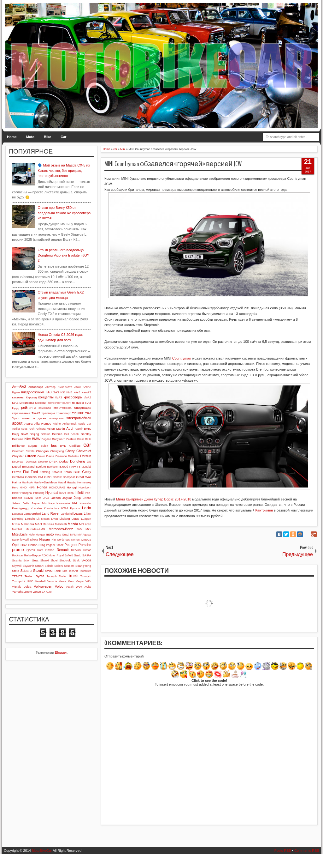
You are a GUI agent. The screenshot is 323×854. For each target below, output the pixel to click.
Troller (63, 576)
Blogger (61, 652)
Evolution (52, 466)
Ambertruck (69, 423)
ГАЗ (49, 392)
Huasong (38, 492)
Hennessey (84, 482)
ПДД (15, 407)
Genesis (31, 477)
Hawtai (71, 482)
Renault (63, 550)
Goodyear (69, 477)
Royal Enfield (64, 555)
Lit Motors (43, 518)
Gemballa (18, 477)
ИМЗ (69, 392)
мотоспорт (55, 402)
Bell (66, 434)
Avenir (79, 428)
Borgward (58, 439)
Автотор (50, 387)
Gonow (57, 477)
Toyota (39, 576)
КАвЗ (76, 392)
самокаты (44, 407)
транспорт (63, 413)
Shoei (54, 560)
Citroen (30, 456)
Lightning (17, 518)
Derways (31, 461)
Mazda (73, 524)
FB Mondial (84, 466)
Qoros (30, 550)
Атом (77, 387)
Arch (31, 428)
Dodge (63, 461)
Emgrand (28, 466)
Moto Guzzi (62, 534)
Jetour (16, 503)
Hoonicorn (85, 487)
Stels (15, 570)
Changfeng (57, 451)
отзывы (78, 402)
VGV (88, 581)
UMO (30, 581)
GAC (76, 472)
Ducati (16, 466)
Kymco (74, 508)
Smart (39, 565)
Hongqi (72, 487)
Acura (28, 423)
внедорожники (32, 392)
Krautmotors (51, 508)
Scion (26, 560)
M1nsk (16, 524)
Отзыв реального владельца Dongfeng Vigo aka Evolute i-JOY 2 (63, 255)
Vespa (79, 581)
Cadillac (74, 445)
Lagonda (17, 513)
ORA (24, 545)
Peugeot (70, 545)
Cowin (41, 456)
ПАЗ (88, 402)
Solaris (49, 565)
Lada (86, 508)
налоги (66, 402)
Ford (34, 472)
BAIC (87, 428)
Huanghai (26, 492)
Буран (16, 392)
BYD (63, 445)
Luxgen (86, 518)
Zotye (37, 591)
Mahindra (27, 524)
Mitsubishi (19, 534)
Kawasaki (63, 503)
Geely (86, 472)
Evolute (41, 466)
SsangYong (83, 565)
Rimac (87, 550)
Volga (28, 586)
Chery (69, 451)
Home (12, 137)
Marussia (48, 524)
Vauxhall (40, 581)
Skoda (86, 560)
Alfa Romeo (42, 423)
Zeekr (28, 591)
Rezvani (76, 550)
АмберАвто (65, 387)
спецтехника (63, 407)
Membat (17, 529)
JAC (46, 498)
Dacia (50, 456)
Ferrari (16, 472)
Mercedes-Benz (61, 529)
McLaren (85, 524)
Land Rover (51, 513)
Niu (53, 539)
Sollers (58, 565)
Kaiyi (52, 503)
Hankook (27, 482)
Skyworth (28, 565)
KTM (64, 508)
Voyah (69, 586)
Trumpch (85, 576)
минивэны (27, 402)
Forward (57, 472)
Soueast (69, 565)
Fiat (26, 472)
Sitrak (76, 560)
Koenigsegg (20, 508)
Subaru (26, 570)
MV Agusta (84, 534)
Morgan (40, 534)
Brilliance (18, 445)
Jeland (87, 498)
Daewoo (61, 456)
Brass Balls (84, 439)
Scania (16, 560)
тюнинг (78, 413)
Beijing (34, 434)
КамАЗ (86, 392)
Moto (30, 137)
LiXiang (65, 518)
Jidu (44, 503)
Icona (70, 492)
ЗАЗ (56, 392)
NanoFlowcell (20, 539)
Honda (42, 487)
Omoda (86, 539)
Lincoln (30, 518)
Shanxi (44, 560)
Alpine (57, 423)
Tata (65, 570)
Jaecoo (56, 498)
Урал (15, 418)
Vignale (16, 586)
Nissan (44, 539)
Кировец (31, 397)
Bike (47, 137)
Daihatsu (73, 456)
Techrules (85, 570)
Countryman (181, 358)
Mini (88, 529)
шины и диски (34, 418)
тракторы (48, 413)
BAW (24, 434)
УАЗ (88, 413)
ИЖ (63, 392)
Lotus (75, 518)
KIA (75, 503)
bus (54, 445)
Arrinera (40, 428)
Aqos (24, 428)
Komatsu (36, 508)
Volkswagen (43, 586)
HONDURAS (57, 487)
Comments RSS (306, 850)
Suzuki (38, 570)
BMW (36, 439)
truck (73, 575)
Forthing (45, 472)
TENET (17, 576)
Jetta (26, 503)
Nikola (34, 539)
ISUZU (28, 498)
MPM (73, 534)
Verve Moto (66, 581)
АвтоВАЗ (19, 387)
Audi (69, 428)
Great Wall (83, 477)
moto (50, 534)
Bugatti (33, 445)
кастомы (18, 397)
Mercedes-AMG (35, 529)
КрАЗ (58, 397)
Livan (54, 518)
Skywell (16, 565)
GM (40, 477)
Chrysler (18, 456)
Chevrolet (83, 451)
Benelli (75, 434)
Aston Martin (56, 428)
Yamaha (17, 591)
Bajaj (15, 434)
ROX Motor (49, 555)
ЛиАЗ (87, 397)
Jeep (77, 498)
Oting (41, 545)
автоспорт (35, 387)
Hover (15, 492)
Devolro (43, 461)
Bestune (17, 439)
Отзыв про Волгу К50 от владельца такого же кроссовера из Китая (64, 213)
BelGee (57, 434)
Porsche (85, 545)
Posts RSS (282, 850)
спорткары (82, 407)
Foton (68, 472)
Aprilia (16, 428)
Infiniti (79, 492)
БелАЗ (87, 387)
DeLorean (18, 461)
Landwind (67, 513)
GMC (47, 477)
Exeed (63, 466)
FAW (72, 466)
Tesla (28, 576)
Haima (16, 482)
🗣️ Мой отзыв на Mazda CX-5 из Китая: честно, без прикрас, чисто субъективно (64, 170)
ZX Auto (46, 591)
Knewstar (85, 503)
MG (79, 529)
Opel (15, 545)
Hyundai (51, 492)
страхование (21, 413)
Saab (77, 555)
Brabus (71, 439)
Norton (75, 539)
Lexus (78, 513)
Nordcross (63, 539)
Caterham (18, 451)
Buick (44, 445)
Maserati (61, 524)
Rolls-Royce (32, 555)
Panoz (59, 545)
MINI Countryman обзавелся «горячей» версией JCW (173, 164)
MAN (38, 524)
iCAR (62, 492)
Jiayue (35, 503)
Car (63, 137)
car (87, 445)
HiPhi (31, 487)
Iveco (38, 498)
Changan (42, 451)
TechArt (73, 570)
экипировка (56, 418)
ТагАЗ (36, 413)
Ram (40, 550)
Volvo (59, 586)
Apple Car (84, 423)
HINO (23, 487)
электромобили (78, 418)
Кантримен (264, 510)
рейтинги (28, 407)
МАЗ (15, 402)
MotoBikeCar (42, 850)
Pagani (50, 545)
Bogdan (46, 439)
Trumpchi (18, 581)
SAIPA (86, 555)
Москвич (41, 402)
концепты (46, 397)
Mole (32, 534)
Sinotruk (65, 560)
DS (89, 461)
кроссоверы (73, 397)
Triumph (52, 576)
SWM (49, 570)
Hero (15, 487)
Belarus (45, 434)
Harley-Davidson (45, 482)
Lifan (87, 513)
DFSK (53, 461)
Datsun (85, 456)
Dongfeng (77, 461)
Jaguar (67, 498)
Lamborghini (32, 513)
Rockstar (17, 555)
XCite (88, 586)
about (17, 423)
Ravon (50, 550)
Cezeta (30, 451)
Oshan (33, 545)
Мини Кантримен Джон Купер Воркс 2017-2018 (153, 499)
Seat (35, 560)
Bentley (86, 434)
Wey (79, 586)
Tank (57, 570)
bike (28, 439)
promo (18, 549)
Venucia (52, 581)
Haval (62, 482)
